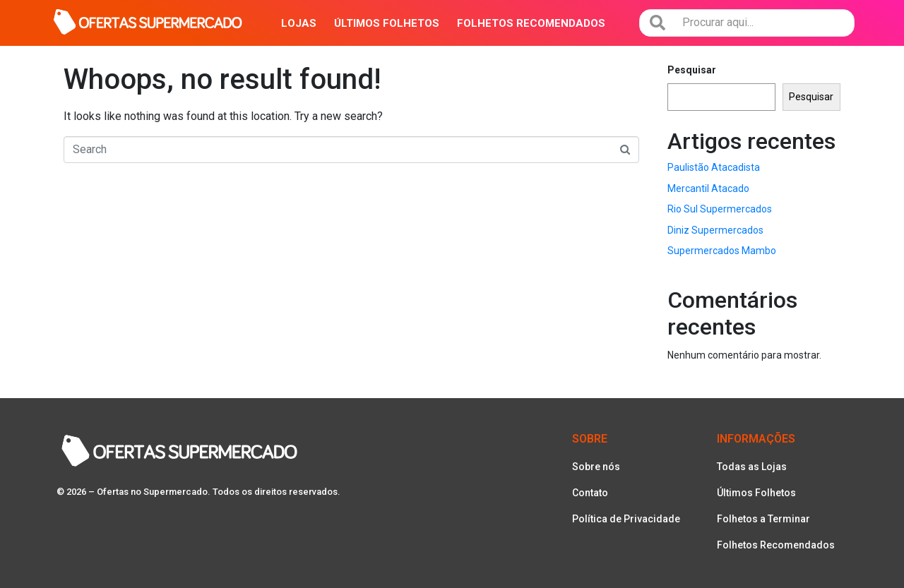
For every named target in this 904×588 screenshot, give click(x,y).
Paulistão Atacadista (713, 167)
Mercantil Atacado (708, 188)
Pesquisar (691, 70)
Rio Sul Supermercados (719, 209)
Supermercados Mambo (721, 250)
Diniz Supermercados (715, 230)
